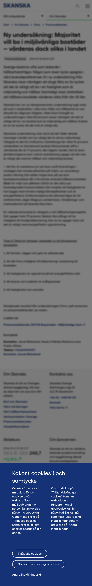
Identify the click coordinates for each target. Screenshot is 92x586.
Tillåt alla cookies (30, 555)
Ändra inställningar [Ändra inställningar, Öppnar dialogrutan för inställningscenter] (25, 576)
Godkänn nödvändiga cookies (38, 566)
